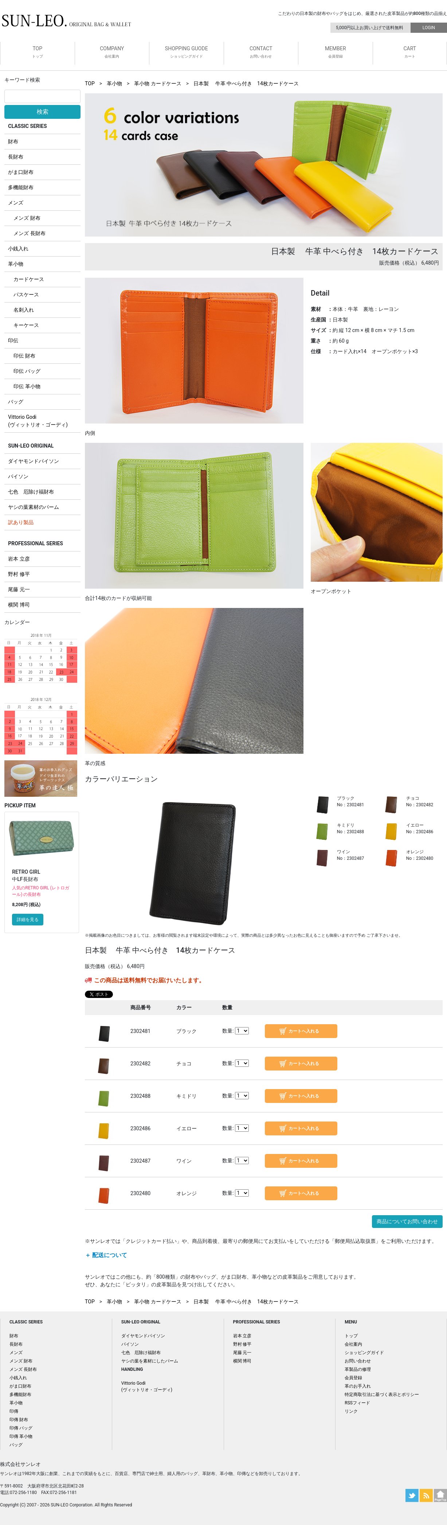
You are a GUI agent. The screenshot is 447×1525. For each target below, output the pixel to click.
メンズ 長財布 (29, 233)
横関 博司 (19, 605)
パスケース (26, 294)
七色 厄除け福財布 (31, 492)
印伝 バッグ (26, 371)
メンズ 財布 (26, 218)
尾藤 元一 (19, 589)
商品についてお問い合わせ (407, 1221)
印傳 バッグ (20, 1428)
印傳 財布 (18, 1419)
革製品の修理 (358, 1369)
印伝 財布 (24, 356)
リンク (351, 1411)
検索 (42, 111)
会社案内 (353, 1344)
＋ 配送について (106, 1255)
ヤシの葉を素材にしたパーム (149, 1361)
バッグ (15, 402)
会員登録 (353, 1377)
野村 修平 (19, 574)
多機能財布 (21, 187)
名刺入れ (23, 310)
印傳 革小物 (20, 1436)
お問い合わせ (358, 1361)
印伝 (13, 340)
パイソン (18, 476)
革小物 (15, 264)
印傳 (13, 1411)
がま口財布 (21, 172)
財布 (13, 141)
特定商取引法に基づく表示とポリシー (382, 1394)
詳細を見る (28, 919)
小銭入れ (18, 248)
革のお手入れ (358, 1386)
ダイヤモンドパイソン (33, 461)
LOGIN (429, 27)
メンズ (15, 203)
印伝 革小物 (26, 386)
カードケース (28, 279)
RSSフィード (357, 1402)
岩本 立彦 (19, 559)
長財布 (15, 157)
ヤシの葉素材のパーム (33, 507)
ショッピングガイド (364, 1352)
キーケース (26, 325)
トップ (351, 1335)
